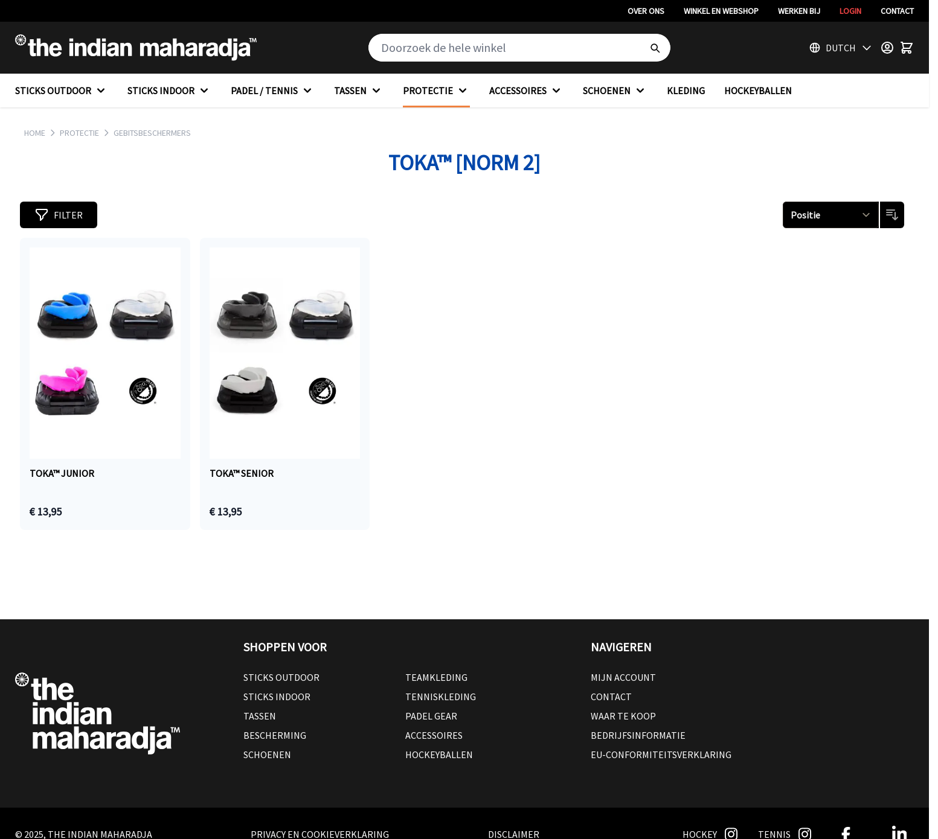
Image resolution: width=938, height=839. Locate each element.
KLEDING (686, 91)
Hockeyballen (439, 754)
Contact (897, 10)
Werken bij (799, 10)
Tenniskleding (440, 697)
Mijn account (623, 677)
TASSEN (359, 90)
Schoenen (267, 754)
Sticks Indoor (276, 697)
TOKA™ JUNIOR (62, 473)
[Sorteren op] (831, 215)
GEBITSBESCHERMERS (152, 132)
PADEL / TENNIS (273, 90)
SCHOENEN (615, 90)
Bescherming (274, 735)
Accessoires (434, 735)
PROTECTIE (436, 90)
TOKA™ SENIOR (242, 473)
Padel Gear (431, 716)
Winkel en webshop (721, 10)
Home (34, 132)
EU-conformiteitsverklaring (661, 754)
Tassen (259, 716)
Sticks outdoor (281, 677)
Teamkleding (436, 677)
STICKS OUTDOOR (61, 90)
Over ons (646, 10)
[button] (58, 215)
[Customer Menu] (887, 47)
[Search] (654, 48)
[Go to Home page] (136, 47)
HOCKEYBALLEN (758, 91)
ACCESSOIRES (526, 90)
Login (850, 10)
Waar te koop (623, 716)
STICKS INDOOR (169, 90)
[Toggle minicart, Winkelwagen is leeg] (906, 47)
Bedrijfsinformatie (638, 735)
